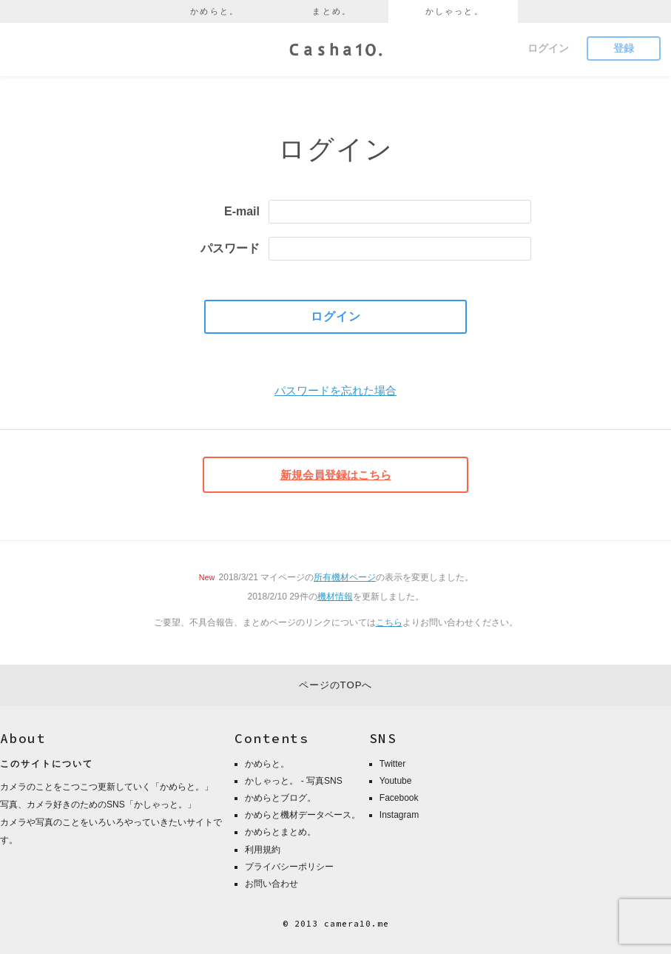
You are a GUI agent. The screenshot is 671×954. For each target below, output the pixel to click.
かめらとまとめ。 (280, 832)
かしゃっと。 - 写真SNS (293, 781)
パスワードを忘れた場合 (335, 390)
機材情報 (335, 596)
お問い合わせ (271, 884)
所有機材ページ (345, 577)
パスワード (230, 248)
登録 (623, 48)
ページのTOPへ (336, 685)
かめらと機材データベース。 (302, 815)
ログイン (548, 48)
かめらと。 (214, 11)
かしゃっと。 (454, 11)
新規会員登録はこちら (335, 474)
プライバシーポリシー (289, 866)
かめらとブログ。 (280, 798)
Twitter (392, 764)
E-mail (242, 211)
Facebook (399, 798)
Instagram (399, 815)
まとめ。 (331, 11)
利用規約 (262, 849)
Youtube (396, 781)
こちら (389, 622)
